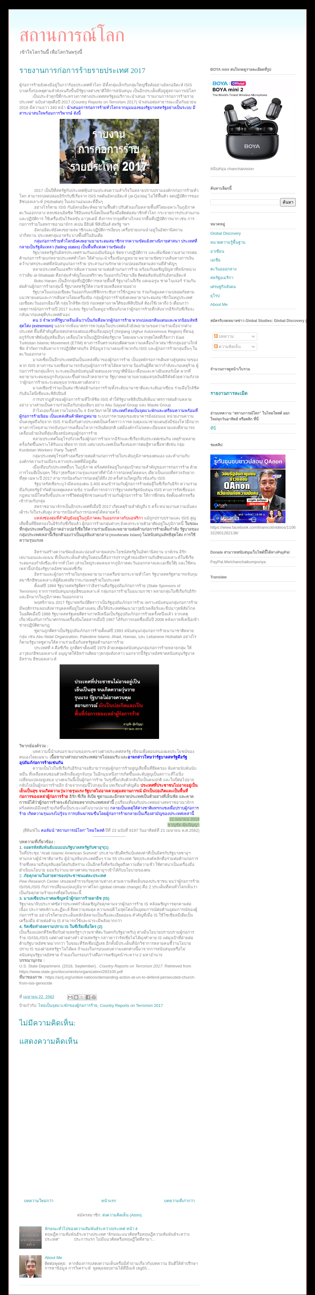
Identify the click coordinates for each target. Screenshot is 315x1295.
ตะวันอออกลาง (223, 269)
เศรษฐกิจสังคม (223, 286)
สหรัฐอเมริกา (221, 277)
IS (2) (60, 926)
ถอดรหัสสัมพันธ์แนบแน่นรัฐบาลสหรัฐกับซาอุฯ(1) (66, 847)
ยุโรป (215, 295)
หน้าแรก (108, 1200)
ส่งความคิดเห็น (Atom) (122, 1215)
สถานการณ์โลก (72, 35)
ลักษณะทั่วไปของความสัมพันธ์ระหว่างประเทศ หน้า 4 (91, 1228)
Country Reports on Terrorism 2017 (131, 1005)
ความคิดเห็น (227, 346)
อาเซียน (217, 251)
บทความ (224, 336)
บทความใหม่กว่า (38, 1200)
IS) (64, 898)
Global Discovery (225, 233)
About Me (53, 1257)
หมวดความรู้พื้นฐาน (227, 242)
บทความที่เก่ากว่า (179, 1200)
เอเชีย (215, 260)
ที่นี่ (213, 428)
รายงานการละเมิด (229, 393)
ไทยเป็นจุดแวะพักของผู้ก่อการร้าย (68, 1005)
